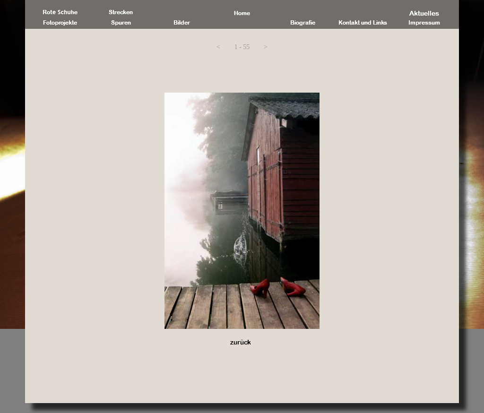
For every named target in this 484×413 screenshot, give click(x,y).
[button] (218, 47)
